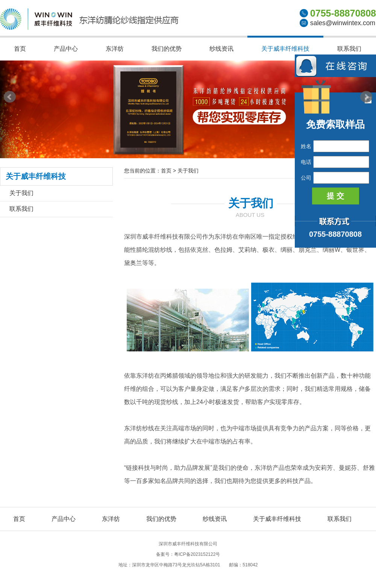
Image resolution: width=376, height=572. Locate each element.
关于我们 (21, 193)
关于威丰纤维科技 (285, 48)
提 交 (335, 196)
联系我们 (349, 48)
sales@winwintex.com (342, 23)
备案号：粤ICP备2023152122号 (188, 554)
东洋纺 (115, 48)
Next (366, 97)
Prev (10, 97)
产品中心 (66, 48)
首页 (20, 48)
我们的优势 (167, 48)
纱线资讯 (221, 48)
